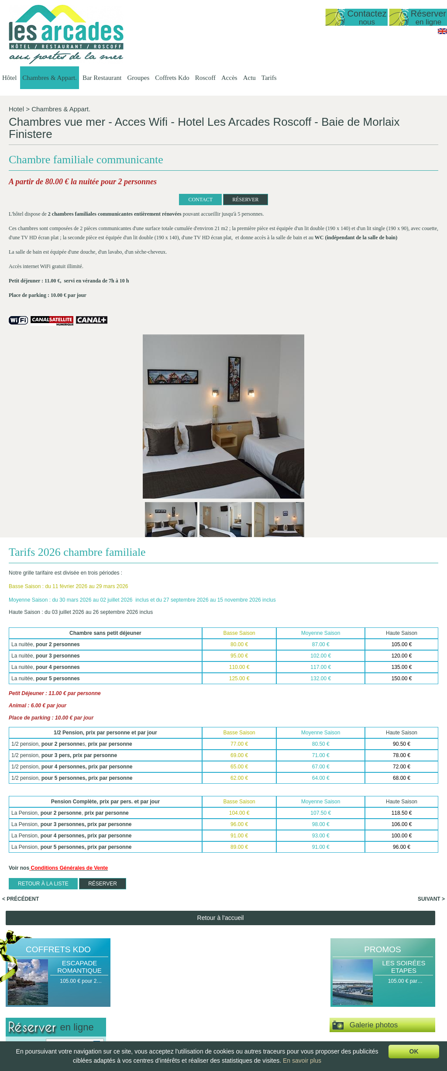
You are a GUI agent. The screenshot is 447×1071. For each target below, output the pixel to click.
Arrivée (16, 860)
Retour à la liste (43, 699)
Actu (249, 77)
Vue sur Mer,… (182, 1008)
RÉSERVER (164, 199)
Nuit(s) (16, 874)
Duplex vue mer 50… (190, 993)
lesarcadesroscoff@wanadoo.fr (55, 1013)
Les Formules (247, 986)
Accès (229, 77)
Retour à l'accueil (220, 733)
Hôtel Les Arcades (55, 971)
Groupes (138, 77)
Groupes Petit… (305, 993)
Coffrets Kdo (172, 77)
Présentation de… (134, 978)
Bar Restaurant (102, 77)
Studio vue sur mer (187, 986)
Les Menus (244, 993)
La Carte (241, 1001)
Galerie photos (365, 840)
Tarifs (269, 77)
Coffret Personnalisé (371, 1008)
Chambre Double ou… (191, 1030)
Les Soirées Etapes (403, 782)
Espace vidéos (365, 866)
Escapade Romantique (79, 782)
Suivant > (431, 714)
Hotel (16, 109)
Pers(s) (16, 887)
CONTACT (119, 199)
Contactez (366, 17)
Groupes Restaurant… (313, 986)
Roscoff (205, 77)
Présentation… (182, 978)
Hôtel (9, 77)
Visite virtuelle (382, 892)
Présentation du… (252, 978)
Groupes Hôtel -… (308, 978)
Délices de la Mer (367, 1001)
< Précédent (20, 714)
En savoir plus (302, 1060)
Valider (56, 904)
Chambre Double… (187, 1023)
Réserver (428, 17)
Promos (382, 764)
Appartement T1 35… (190, 1001)
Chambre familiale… (189, 1038)
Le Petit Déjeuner (251, 1015)
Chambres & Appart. (49, 77)
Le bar (238, 1008)
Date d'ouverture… (135, 986)
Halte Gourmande (368, 978)
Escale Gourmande (369, 993)
